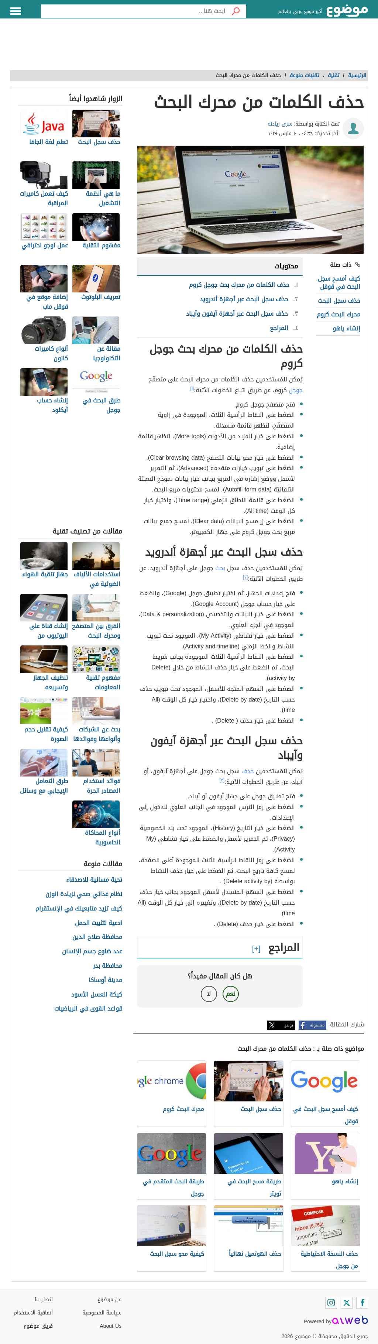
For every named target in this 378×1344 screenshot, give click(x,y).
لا (209, 994)
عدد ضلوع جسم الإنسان (92, 951)
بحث (220, 568)
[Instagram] (331, 1303)
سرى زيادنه (280, 124)
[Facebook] (362, 1303)
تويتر (289, 1025)
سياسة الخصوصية (101, 1313)
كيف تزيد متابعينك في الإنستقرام (78, 909)
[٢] (245, 577)
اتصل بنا (44, 1299)
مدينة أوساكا (105, 980)
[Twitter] (347, 1303)
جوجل (296, 390)
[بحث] (236, 11)
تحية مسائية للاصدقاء (94, 880)
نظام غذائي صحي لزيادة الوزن (83, 894)
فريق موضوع (38, 1326)
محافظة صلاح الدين (97, 937)
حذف (247, 771)
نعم (231, 994)
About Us (110, 1326)
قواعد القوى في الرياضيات (88, 1009)
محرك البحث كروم (338, 314)
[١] (192, 388)
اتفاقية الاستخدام (33, 1313)
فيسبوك (317, 1025)
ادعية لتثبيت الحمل (98, 923)
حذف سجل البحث (339, 300)
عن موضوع (109, 1299)
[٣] (222, 780)
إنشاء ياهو (346, 328)
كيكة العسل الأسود (96, 995)
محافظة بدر (107, 966)
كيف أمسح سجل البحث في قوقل (339, 282)
